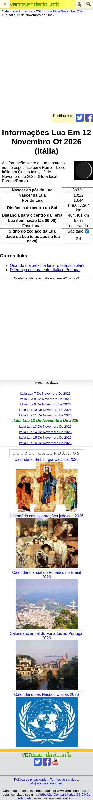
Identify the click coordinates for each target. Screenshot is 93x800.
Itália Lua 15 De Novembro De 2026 (45, 437)
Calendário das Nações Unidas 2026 (46, 694)
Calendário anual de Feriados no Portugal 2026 (46, 635)
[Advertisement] (46, 67)
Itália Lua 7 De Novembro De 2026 (45, 393)
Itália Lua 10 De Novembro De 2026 (45, 410)
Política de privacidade (30, 779)
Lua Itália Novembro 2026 (65, 11)
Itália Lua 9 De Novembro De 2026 (45, 404)
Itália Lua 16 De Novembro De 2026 (45, 443)
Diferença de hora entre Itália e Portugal (45, 270)
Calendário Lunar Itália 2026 (22, 11)
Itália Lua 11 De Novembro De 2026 (45, 415)
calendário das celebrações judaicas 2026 (47, 516)
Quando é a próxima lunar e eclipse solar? (47, 265)
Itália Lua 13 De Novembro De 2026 (45, 426)
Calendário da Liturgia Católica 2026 (46, 459)
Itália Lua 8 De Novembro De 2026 (45, 399)
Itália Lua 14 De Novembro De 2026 (45, 432)
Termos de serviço (63, 779)
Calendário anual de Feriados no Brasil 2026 (46, 574)
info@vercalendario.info (46, 783)
